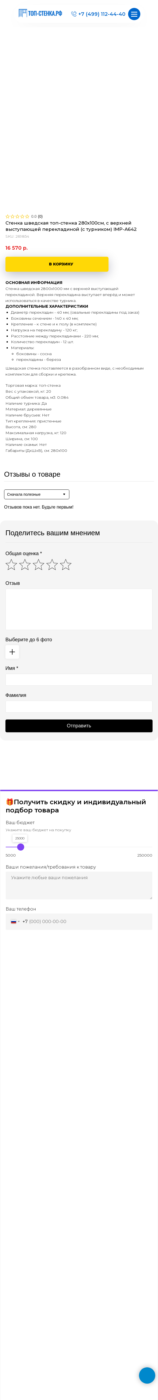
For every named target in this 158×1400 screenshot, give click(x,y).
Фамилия (15, 695)
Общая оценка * (23, 553)
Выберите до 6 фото (28, 639)
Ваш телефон (21, 909)
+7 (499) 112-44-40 (101, 14)
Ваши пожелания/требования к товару (51, 866)
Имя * (11, 668)
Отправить (79, 725)
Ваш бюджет (20, 822)
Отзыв (12, 583)
